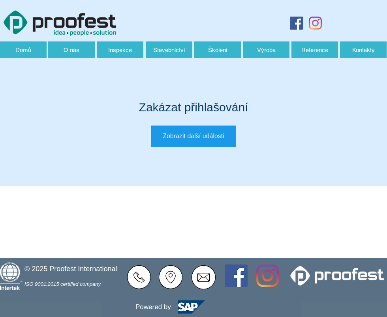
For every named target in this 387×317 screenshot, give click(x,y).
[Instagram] (315, 23)
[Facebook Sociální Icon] (296, 23)
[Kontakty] (363, 49)
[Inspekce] (120, 49)
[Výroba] (266, 49)
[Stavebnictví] (169, 49)
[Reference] (314, 49)
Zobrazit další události (193, 136)
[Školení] (217, 49)
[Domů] (23, 49)
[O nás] (71, 49)
